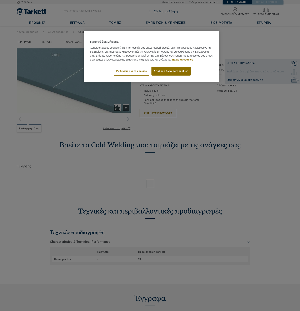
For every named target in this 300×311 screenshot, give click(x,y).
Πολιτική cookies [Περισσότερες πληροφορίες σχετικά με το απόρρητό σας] (182, 59)
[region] (151, 56)
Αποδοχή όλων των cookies (171, 71)
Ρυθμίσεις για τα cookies (131, 71)
